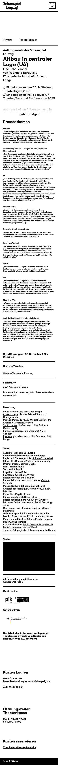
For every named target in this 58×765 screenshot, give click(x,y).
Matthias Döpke (27, 464)
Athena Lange (10, 414)
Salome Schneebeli (42, 458)
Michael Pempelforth (14, 420)
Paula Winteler (11, 411)
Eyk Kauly (8, 436)
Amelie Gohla (47, 530)
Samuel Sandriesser (13, 431)
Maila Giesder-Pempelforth (38, 524)
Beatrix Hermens (12, 527)
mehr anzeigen (29, 114)
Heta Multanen (42, 461)
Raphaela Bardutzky (24, 453)
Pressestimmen (28, 39)
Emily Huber (27, 477)
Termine (8, 39)
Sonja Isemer (10, 425)
